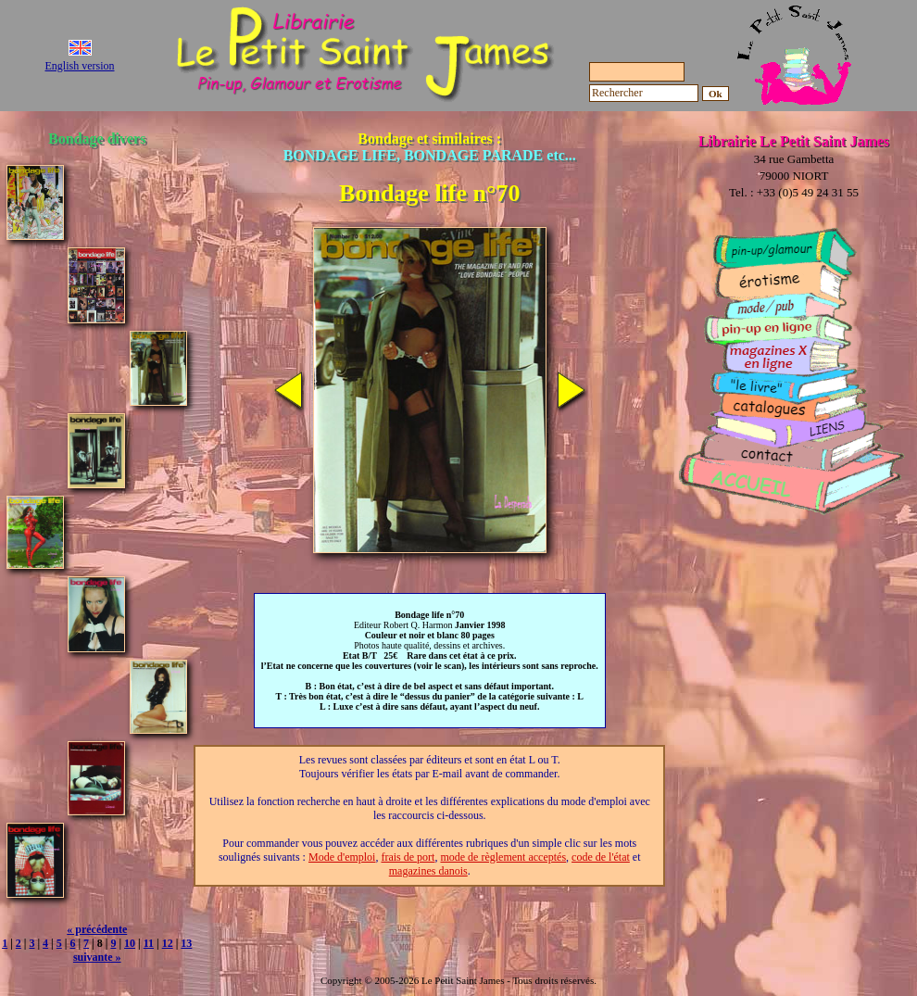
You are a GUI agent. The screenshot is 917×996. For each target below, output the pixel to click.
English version (80, 65)
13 (186, 943)
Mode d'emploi (342, 857)
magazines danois (428, 870)
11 (149, 943)
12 (167, 943)
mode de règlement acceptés (503, 857)
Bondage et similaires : (429, 147)
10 (129, 943)
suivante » (97, 957)
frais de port (407, 857)
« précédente (97, 929)
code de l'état (601, 857)
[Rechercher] (643, 93)
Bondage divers (96, 138)
